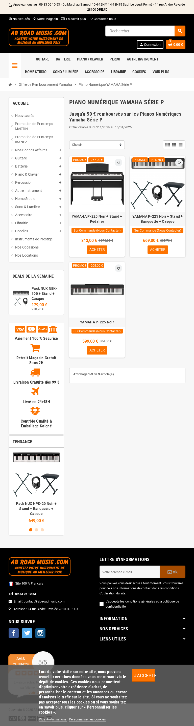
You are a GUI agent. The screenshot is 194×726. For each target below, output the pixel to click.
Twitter (27, 633)
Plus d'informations (53, 719)
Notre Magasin (45, 19)
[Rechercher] (145, 31)
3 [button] (42, 529)
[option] (36, 487)
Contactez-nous (102, 19)
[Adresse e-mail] (130, 572)
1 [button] (30, 529)
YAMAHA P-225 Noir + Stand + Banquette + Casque (157, 218)
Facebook (14, 633)
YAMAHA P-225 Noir (97, 322)
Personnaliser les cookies (87, 719)
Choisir (77, 145)
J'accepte (144, 675)
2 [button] (36, 529)
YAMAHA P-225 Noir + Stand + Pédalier (97, 218)
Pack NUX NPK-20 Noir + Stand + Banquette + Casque (36, 509)
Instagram (40, 633)
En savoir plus (76, 19)
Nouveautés (19, 19)
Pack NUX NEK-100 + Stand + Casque (44, 293)
